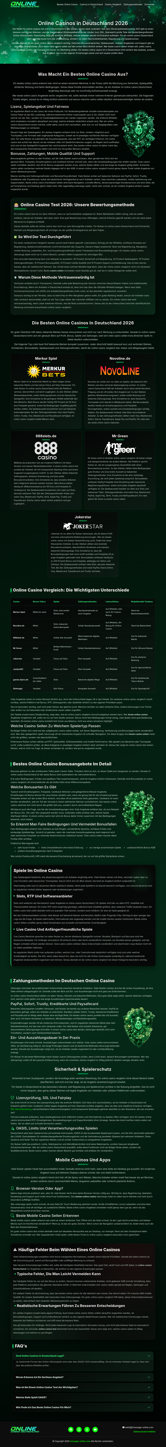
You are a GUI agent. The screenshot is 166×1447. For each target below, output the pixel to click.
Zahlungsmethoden (132, 4)
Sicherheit (149, 4)
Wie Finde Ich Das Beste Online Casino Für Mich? (43, 1407)
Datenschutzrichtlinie (144, 1431)
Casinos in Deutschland (91, 4)
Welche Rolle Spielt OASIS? (31, 1397)
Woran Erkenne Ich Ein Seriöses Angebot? (40, 1377)
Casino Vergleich (113, 4)
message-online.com (80, 1441)
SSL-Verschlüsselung (21, 1109)
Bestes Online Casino (67, 4)
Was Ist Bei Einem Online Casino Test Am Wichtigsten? (47, 1387)
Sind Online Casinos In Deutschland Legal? (40, 1355)
